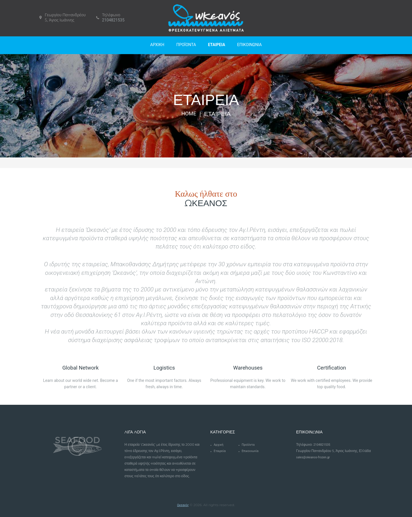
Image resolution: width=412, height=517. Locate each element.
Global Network (80, 367)
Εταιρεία (220, 451)
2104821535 (113, 20)
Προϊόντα (249, 445)
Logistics (164, 367)
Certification (331, 367)
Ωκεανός (183, 505)
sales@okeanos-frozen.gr (315, 457)
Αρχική (219, 445)
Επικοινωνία (251, 451)
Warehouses (248, 367)
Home (188, 114)
